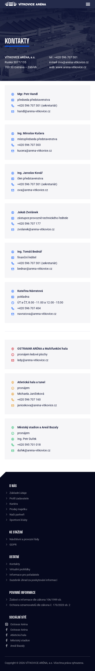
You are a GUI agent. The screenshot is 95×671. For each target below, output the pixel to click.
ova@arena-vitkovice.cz (73, 62)
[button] (88, 4)
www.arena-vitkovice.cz (71, 67)
